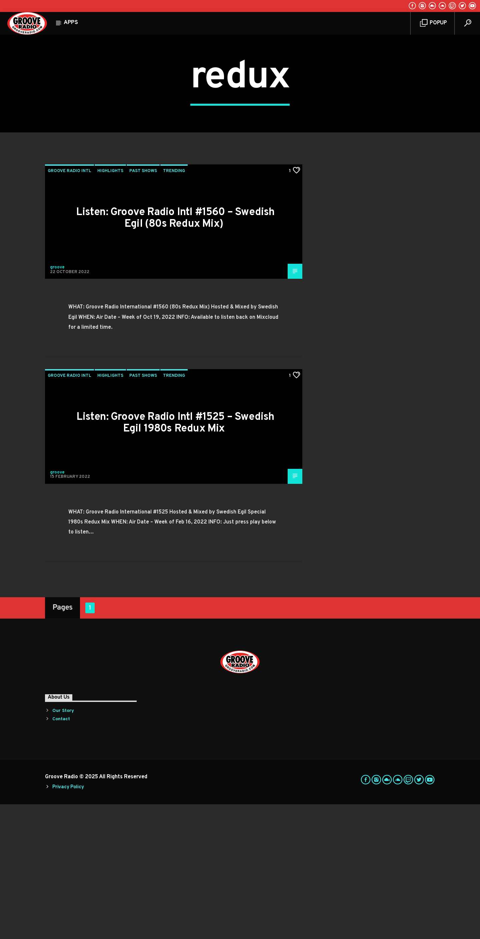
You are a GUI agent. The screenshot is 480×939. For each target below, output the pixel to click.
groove (57, 402)
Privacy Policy (68, 922)
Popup (433, 23)
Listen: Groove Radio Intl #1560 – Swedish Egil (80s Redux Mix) (175, 352)
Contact (61, 854)
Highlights (110, 305)
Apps (71, 22)
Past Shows (143, 305)
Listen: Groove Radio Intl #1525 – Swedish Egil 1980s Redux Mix (175, 557)
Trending (174, 305)
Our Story (63, 845)
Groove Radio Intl (69, 305)
